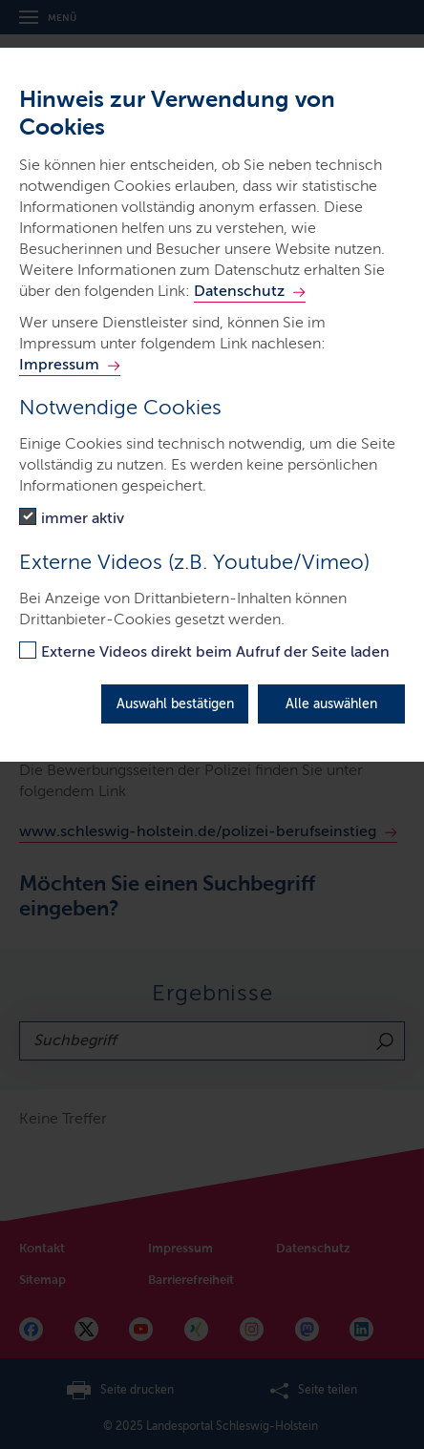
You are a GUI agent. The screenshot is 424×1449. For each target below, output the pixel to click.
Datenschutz (239, 291)
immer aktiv (82, 518)
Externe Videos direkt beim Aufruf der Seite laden (215, 651)
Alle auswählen (331, 704)
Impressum (59, 364)
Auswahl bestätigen (175, 704)
